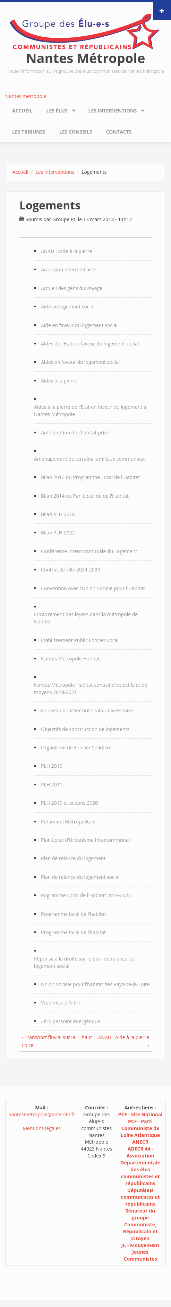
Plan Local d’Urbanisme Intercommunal (85, 840)
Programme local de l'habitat (73, 914)
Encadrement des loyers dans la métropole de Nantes (86, 618)
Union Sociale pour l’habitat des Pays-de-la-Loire (95, 984)
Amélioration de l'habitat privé (75, 432)
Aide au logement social (68, 306)
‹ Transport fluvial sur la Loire (48, 1041)
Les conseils (75, 131)
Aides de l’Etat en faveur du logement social (90, 343)
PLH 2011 (51, 784)
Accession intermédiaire (68, 269)
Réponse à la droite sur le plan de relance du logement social (84, 962)
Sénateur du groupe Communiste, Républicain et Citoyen (140, 1224)
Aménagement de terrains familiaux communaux (89, 459)
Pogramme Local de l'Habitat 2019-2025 (86, 895)
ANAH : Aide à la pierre (66, 251)
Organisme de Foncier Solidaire (76, 747)
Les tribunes (28, 131)
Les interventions (112, 110)
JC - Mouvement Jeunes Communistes (140, 1252)
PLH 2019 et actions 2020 (69, 803)
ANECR (140, 1141)
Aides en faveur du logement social (80, 362)
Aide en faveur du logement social (79, 325)
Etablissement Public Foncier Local (80, 640)
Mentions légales (42, 1128)
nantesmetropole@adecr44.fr (41, 1114)
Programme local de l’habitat (73, 932)
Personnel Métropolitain (68, 821)
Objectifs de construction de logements (85, 729)
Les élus (56, 110)
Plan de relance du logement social (80, 877)
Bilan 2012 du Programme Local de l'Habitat (90, 477)
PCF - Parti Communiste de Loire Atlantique (140, 1128)
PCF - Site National (140, 1114)
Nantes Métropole (85, 57)
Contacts (118, 131)
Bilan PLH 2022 (58, 532)
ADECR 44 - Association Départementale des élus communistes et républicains (140, 1165)
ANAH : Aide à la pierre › (123, 1041)
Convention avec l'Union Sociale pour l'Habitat (93, 588)
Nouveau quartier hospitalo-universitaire (87, 710)
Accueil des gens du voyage (71, 288)
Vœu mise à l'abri (60, 1002)
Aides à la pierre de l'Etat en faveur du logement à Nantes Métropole (90, 410)
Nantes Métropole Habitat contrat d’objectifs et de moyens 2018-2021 (90, 688)
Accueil (22, 110)
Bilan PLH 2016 (58, 514)
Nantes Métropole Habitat (70, 658)
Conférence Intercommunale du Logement (89, 551)
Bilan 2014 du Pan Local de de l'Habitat (85, 496)
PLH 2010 (51, 766)
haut (84, 1037)
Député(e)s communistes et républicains (140, 1197)
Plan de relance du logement (73, 858)
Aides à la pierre (59, 380)
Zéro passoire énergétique (71, 1021)
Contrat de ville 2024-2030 (70, 569)
